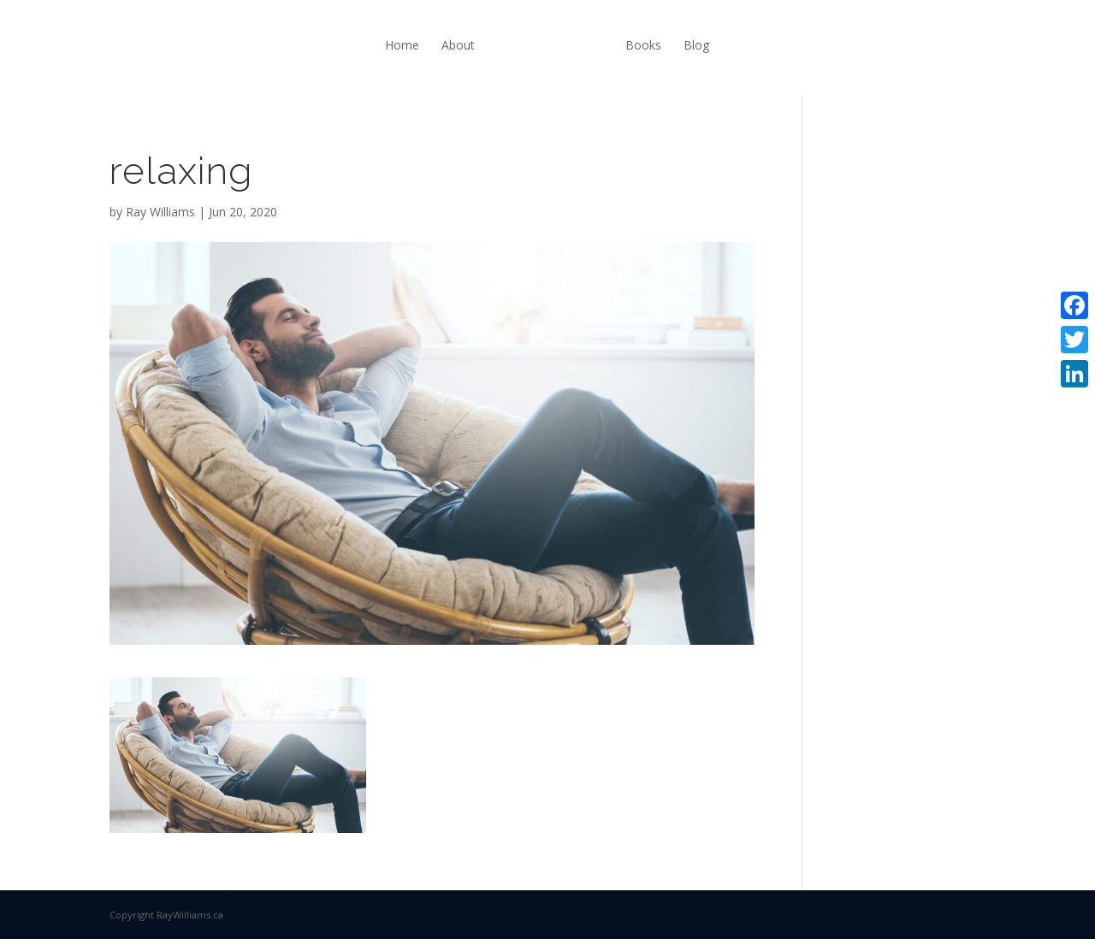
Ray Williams (160, 212)
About (458, 45)
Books (643, 45)
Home (402, 45)
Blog (696, 45)
